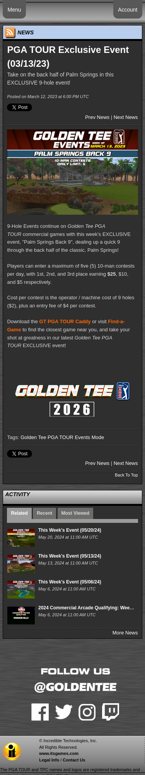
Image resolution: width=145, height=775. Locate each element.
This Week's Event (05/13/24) (69, 556)
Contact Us (74, 760)
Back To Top (126, 475)
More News (125, 633)
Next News (126, 117)
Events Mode (89, 437)
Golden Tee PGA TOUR (46, 437)
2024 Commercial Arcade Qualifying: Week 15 (88, 608)
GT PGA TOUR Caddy (65, 321)
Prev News (97, 117)
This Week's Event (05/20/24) (69, 530)
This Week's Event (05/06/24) (69, 582)
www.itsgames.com (58, 753)
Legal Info (49, 760)
